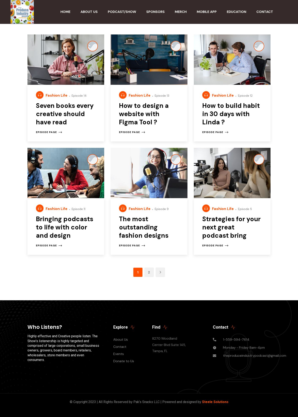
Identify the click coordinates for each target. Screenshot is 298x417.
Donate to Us (123, 361)
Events (118, 354)
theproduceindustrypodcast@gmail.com (254, 355)
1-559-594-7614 (236, 339)
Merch (181, 12)
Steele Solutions (215, 402)
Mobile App (207, 12)
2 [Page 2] (149, 272)
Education (236, 12)
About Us (89, 12)
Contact (264, 12)
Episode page (49, 132)
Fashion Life (57, 95)
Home (65, 12)
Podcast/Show (122, 12)
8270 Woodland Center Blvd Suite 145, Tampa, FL (169, 344)
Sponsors (155, 12)
